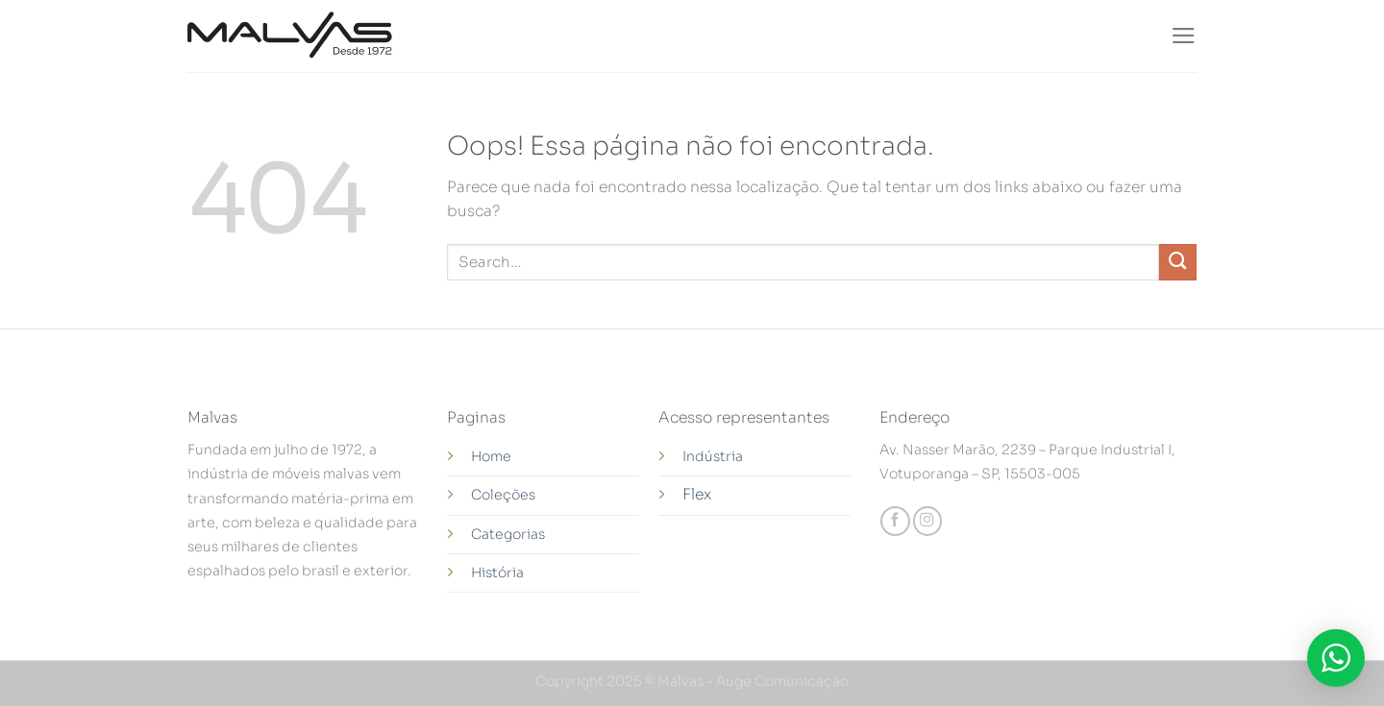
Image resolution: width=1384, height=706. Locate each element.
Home (491, 456)
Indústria (714, 456)
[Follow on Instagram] (927, 521)
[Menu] (1184, 36)
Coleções (503, 494)
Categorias (508, 534)
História (497, 572)
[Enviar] (1178, 262)
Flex (696, 494)
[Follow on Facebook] (894, 521)
